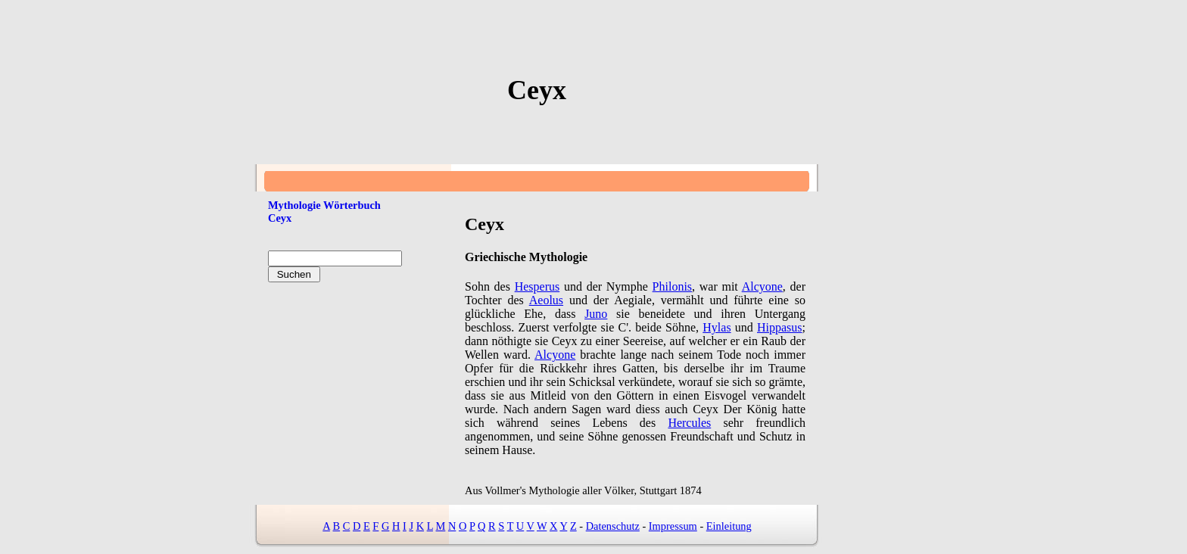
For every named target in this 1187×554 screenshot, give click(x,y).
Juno (595, 313)
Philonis (672, 286)
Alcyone (762, 286)
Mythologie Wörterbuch (324, 205)
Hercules (689, 422)
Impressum (673, 526)
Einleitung (729, 526)
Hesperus (537, 286)
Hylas (717, 327)
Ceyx (279, 218)
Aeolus (546, 300)
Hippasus (779, 327)
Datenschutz (613, 526)
